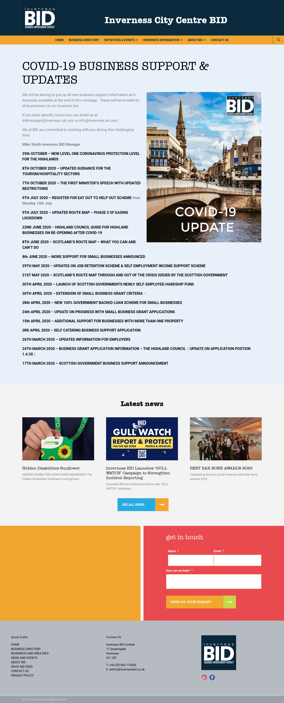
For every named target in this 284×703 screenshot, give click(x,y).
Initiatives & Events (119, 40)
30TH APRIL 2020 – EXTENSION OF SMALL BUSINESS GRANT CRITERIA (82, 293)
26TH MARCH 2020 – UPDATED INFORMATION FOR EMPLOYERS (76, 339)
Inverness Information (161, 40)
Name (173, 551)
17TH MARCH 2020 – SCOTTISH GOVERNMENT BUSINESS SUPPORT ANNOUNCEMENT (95, 363)
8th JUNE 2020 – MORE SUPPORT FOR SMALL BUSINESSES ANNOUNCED (83, 256)
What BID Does (22, 666)
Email (219, 551)
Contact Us (220, 40)
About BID (195, 40)
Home (59, 40)
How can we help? (179, 570)
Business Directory (84, 40)
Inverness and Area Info (30, 653)
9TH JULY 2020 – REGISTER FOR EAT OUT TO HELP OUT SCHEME (77, 198)
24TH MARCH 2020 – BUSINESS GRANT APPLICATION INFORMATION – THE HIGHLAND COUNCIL (104, 348)
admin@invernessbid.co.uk (127, 669)
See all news (133, 505)
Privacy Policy (22, 675)
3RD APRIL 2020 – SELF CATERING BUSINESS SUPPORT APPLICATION (81, 330)
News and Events (24, 658)
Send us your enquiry (191, 602)
